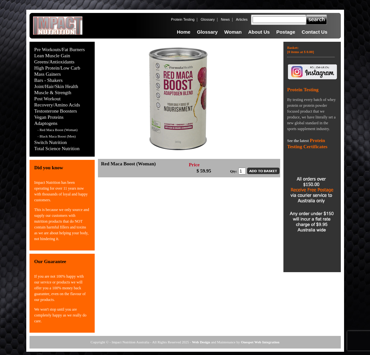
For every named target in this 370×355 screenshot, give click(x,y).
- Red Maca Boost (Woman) (58, 130)
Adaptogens (46, 123)
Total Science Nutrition (57, 148)
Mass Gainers (47, 74)
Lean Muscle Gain (52, 55)
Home (183, 32)
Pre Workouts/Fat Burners (59, 49)
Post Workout (47, 98)
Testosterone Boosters (55, 111)
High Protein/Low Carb (57, 68)
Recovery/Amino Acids (57, 104)
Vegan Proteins (49, 117)
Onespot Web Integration (260, 342)
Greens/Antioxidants (54, 61)
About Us (259, 32)
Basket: (300, 50)
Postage (285, 32)
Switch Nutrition (50, 142)
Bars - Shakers (48, 80)
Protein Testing (183, 19)
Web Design (201, 342)
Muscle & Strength (52, 92)
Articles (241, 19)
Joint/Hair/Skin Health (56, 86)
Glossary (208, 19)
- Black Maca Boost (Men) (57, 136)
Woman (233, 32)
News (225, 19)
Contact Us (314, 32)
